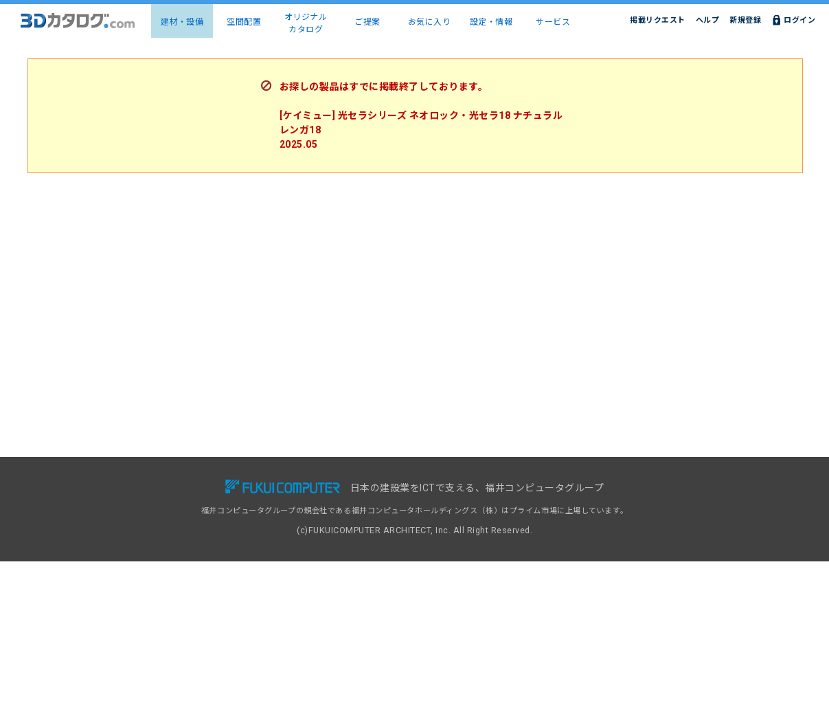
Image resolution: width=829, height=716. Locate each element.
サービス (553, 22)
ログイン (799, 20)
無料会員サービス (313, 486)
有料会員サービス (313, 501)
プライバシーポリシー (614, 530)
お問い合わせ (598, 486)
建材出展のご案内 (459, 515)
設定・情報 (491, 22)
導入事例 (297, 515)
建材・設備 (182, 22)
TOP (143, 486)
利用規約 (590, 515)
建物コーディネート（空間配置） (194, 515)
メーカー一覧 (158, 530)
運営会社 (590, 560)
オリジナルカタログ (306, 23)
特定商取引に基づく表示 (618, 545)
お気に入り (429, 22)
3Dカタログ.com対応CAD (475, 486)
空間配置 (244, 22)
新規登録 (745, 20)
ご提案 (367, 22)
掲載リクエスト (657, 20)
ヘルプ (708, 20)
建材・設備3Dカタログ (175, 501)
